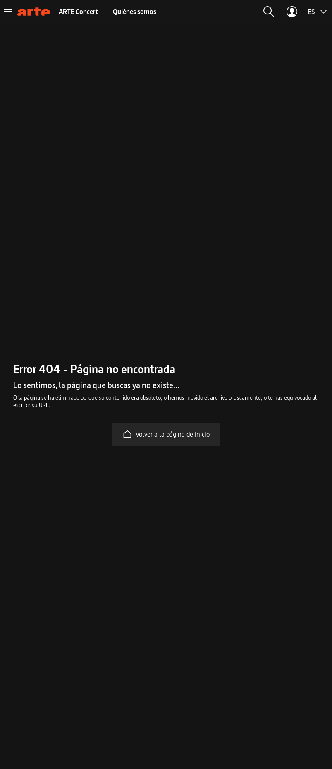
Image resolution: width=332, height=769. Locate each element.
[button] (268, 11)
